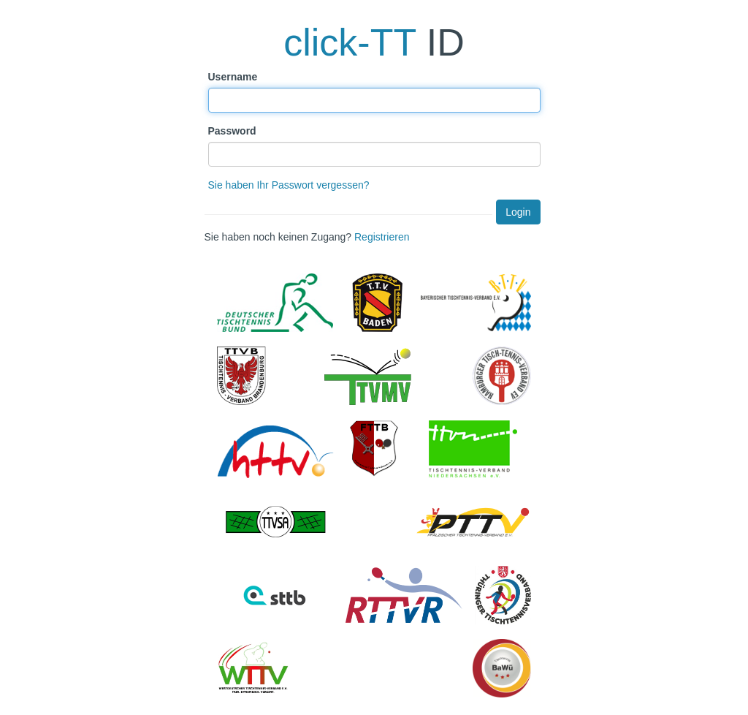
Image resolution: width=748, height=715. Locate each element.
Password (232, 131)
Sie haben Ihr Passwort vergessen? (289, 185)
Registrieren (381, 237)
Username (233, 77)
